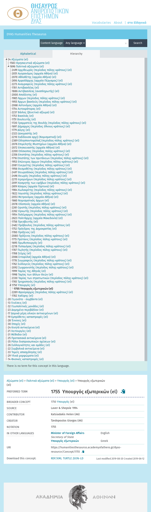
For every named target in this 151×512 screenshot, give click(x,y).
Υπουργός (60, 401)
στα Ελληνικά (136, 22)
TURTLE (67, 458)
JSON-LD (78, 458)
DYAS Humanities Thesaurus (26, 34)
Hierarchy (76, 53)
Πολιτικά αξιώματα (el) (40, 380)
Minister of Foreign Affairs (67, 433)
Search (138, 43)
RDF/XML (56, 458)
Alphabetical (28, 53)
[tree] (75, 209)
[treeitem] (20, 59)
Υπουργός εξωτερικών (65, 441)
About (118, 22)
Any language (75, 43)
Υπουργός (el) (66, 380)
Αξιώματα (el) (15, 380)
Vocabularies (101, 22)
